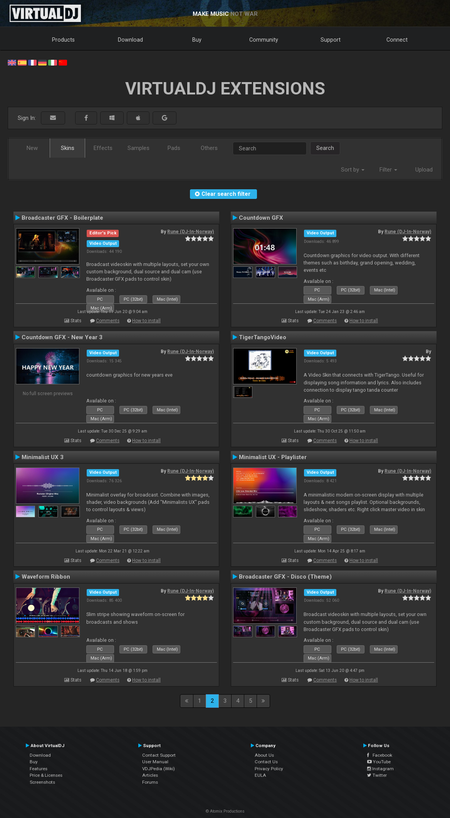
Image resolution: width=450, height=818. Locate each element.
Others (209, 148)
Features (38, 768)
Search (325, 148)
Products (63, 40)
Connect (397, 40)
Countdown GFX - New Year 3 (62, 337)
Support (331, 40)
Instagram (380, 768)
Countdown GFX (261, 217)
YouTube (379, 761)
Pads (174, 148)
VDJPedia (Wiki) (158, 768)
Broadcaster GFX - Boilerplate (62, 217)
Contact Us (266, 761)
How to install (146, 320)
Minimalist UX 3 (43, 457)
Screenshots (42, 782)
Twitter (377, 775)
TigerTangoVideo (262, 337)
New (32, 148)
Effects (103, 148)
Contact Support (159, 755)
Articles (150, 775)
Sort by (352, 169)
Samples (138, 148)
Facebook (379, 755)
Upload (424, 169)
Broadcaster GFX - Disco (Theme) (285, 576)
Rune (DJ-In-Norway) (190, 231)
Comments (107, 320)
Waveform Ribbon (46, 576)
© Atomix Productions (225, 811)
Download (130, 40)
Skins (67, 148)
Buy (196, 40)
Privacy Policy (269, 768)
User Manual (155, 761)
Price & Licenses (46, 775)
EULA (260, 775)
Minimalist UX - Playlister (273, 457)
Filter (388, 169)
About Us (264, 755)
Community (263, 40)
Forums (150, 782)
